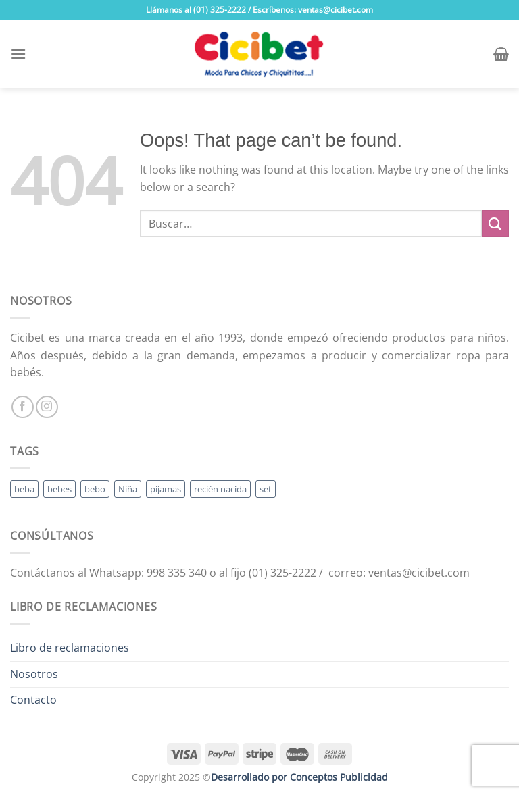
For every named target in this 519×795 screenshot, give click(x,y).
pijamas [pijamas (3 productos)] (165, 489)
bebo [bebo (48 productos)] (94, 489)
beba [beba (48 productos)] (24, 489)
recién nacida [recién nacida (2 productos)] (220, 489)
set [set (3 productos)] (266, 489)
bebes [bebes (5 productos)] (59, 489)
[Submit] (495, 223)
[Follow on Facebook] (22, 407)
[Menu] (18, 53)
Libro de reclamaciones (69, 647)
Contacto (33, 699)
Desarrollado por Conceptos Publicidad (299, 777)
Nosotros (34, 674)
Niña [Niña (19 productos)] (127, 489)
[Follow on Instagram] (47, 407)
